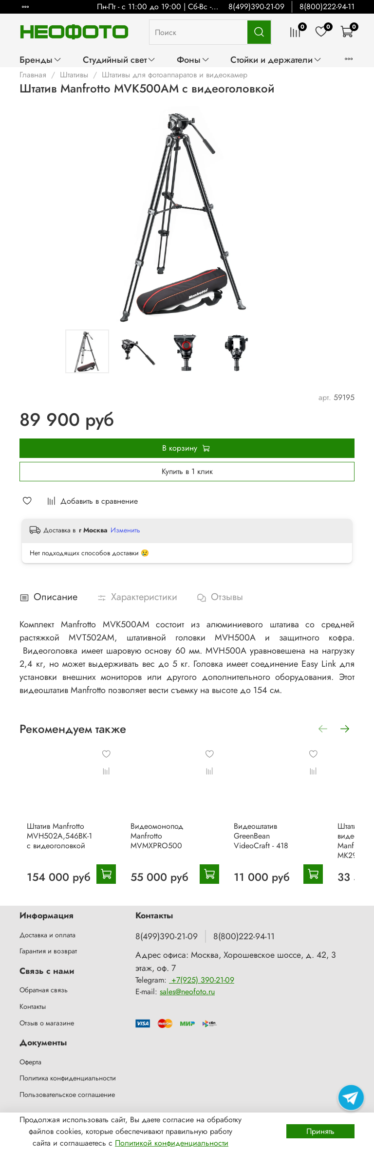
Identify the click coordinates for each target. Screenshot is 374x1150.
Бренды (40, 59)
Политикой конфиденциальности (171, 1143)
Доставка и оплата (47, 935)
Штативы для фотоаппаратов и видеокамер (174, 74)
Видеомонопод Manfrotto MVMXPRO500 (162, 829)
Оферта (30, 1062)
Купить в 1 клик (187, 471)
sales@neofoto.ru (187, 991)
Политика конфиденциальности (67, 1078)
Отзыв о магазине (46, 1023)
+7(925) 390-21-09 (201, 980)
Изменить (125, 530)
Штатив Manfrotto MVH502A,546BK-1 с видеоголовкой (69, 834)
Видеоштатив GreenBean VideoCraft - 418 (260, 829)
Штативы (74, 74)
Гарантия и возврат (48, 951)
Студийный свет (119, 59)
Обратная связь (43, 990)
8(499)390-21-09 (256, 6)
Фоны (193, 59)
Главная (32, 74)
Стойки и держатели (276, 59)
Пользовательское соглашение (67, 1094)
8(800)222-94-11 (327, 6)
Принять (320, 1131)
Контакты (32, 1006)
